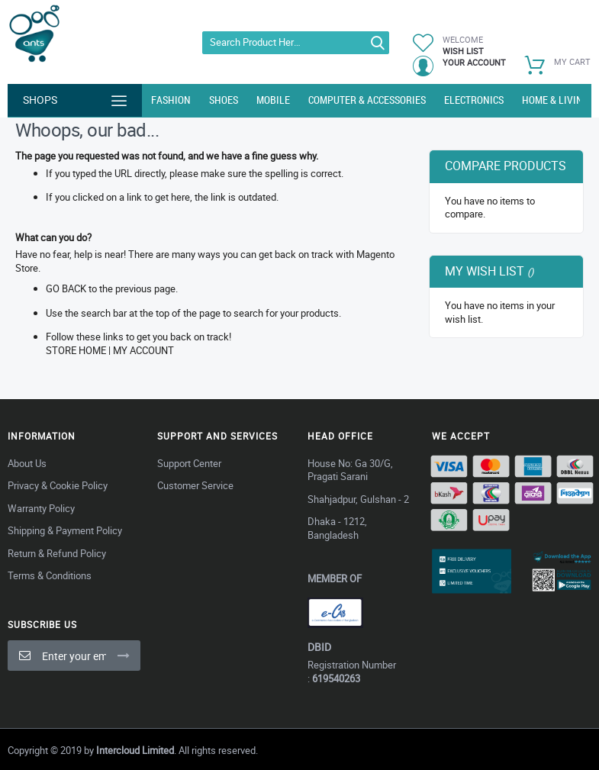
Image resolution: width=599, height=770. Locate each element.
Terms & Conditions (50, 575)
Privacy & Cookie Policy (58, 485)
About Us (27, 463)
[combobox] (295, 42)
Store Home (76, 350)
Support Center (189, 463)
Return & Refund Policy (57, 553)
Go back (66, 288)
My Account (143, 350)
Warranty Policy (41, 508)
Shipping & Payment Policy (65, 530)
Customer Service (195, 485)
